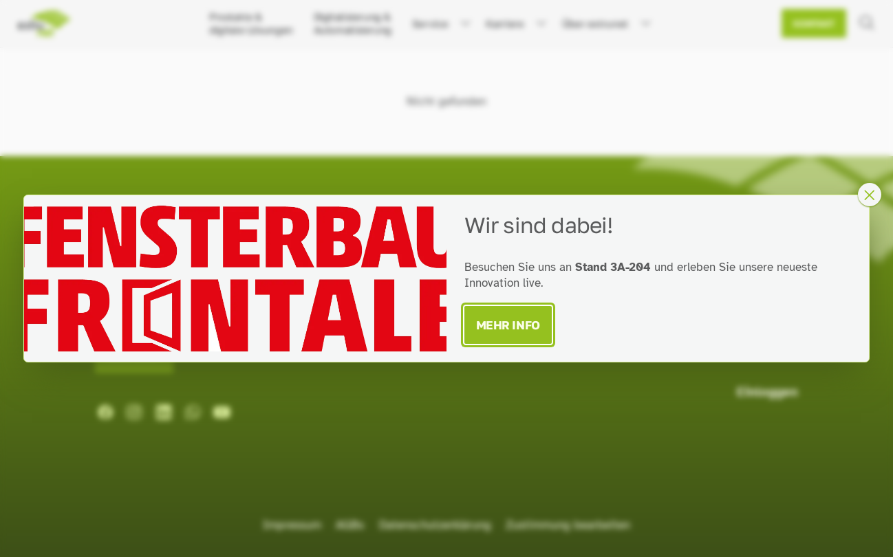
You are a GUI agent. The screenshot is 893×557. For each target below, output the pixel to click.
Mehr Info (508, 325)
